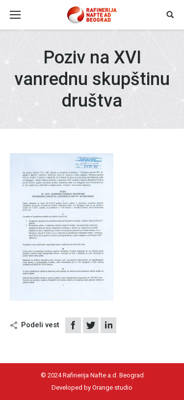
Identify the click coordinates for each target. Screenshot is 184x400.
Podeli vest (40, 324)
